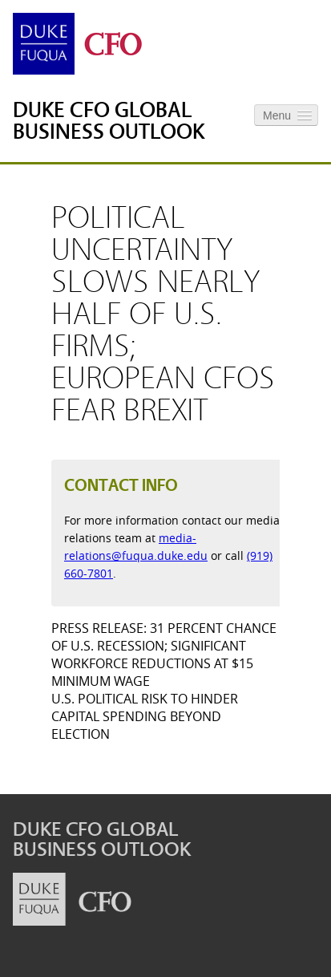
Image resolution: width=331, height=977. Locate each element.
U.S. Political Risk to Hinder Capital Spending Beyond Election (144, 716)
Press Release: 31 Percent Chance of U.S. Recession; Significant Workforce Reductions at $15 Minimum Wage (164, 654)
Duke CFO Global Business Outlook (108, 121)
